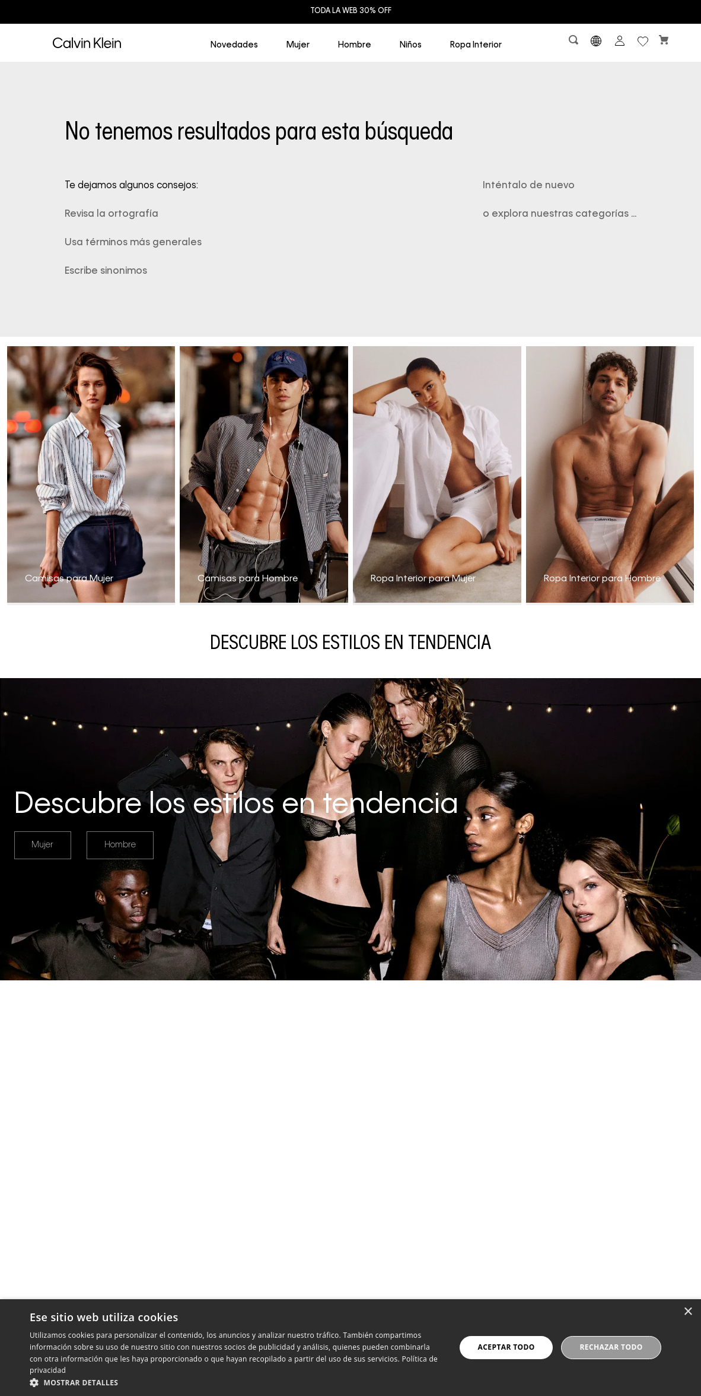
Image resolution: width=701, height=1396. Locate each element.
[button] (575, 42)
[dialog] (350, 1347)
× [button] (687, 1312)
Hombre (120, 845)
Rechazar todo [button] (610, 1347)
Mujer (42, 845)
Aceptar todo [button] (506, 1347)
